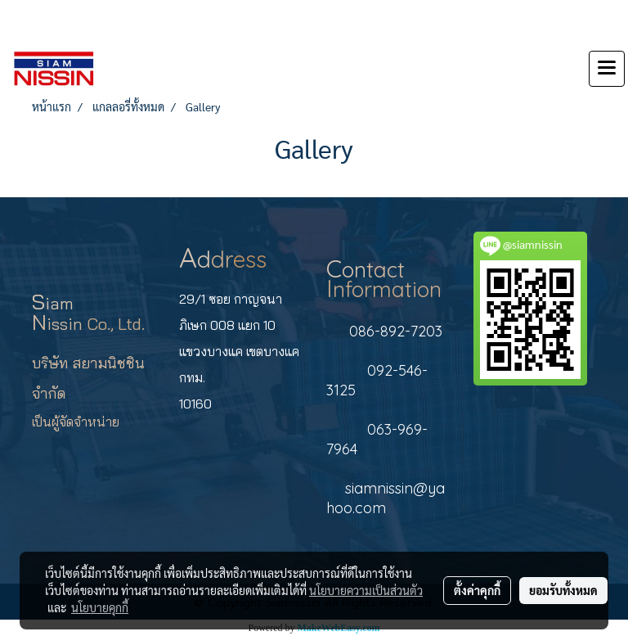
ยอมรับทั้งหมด (563, 590)
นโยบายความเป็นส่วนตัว (366, 590)
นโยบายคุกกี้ (99, 607)
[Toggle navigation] (607, 69)
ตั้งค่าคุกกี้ (477, 590)
